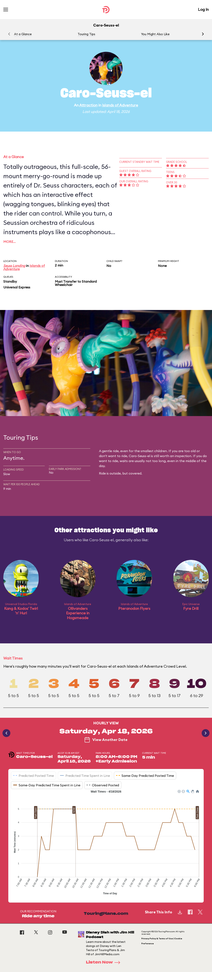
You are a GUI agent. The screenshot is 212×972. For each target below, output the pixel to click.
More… (9, 242)
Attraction (88, 105)
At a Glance (23, 34)
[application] (106, 843)
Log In (203, 9)
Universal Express (16, 287)
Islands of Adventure (120, 105)
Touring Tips (86, 34)
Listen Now (104, 962)
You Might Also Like (155, 34)
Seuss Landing (14, 266)
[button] (202, 33)
